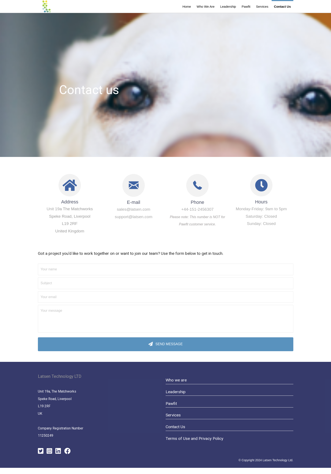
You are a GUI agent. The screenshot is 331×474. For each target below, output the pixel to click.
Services (173, 415)
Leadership (176, 391)
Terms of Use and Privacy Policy (194, 438)
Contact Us (175, 426)
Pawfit (171, 403)
